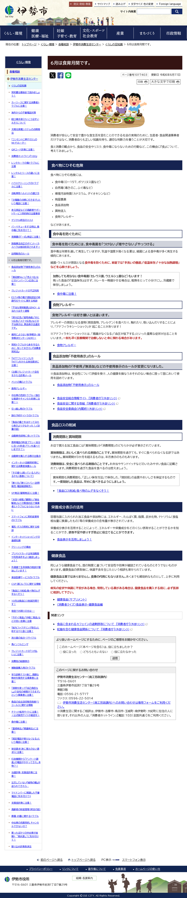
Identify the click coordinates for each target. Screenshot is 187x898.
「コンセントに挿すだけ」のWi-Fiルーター (24, 141)
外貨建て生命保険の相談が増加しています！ (26, 569)
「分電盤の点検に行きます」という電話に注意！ (26, 201)
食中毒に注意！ (67, 293)
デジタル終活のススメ (22, 220)
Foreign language (170, 4)
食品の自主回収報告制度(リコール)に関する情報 (25, 703)
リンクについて (70, 869)
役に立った (70, 651)
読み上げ (120, 4)
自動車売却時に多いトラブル (25, 436)
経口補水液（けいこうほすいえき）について (25, 121)
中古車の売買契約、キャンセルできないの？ (25, 824)
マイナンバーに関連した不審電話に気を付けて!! (25, 794)
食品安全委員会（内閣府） (81, 408)
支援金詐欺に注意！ (21, 803)
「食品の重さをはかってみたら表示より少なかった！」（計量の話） (25, 425)
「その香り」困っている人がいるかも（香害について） (25, 474)
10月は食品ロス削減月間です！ (25, 602)
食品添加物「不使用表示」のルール (78, 385)
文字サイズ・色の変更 (142, 4)
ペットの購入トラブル (21, 382)
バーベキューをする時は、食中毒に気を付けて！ (25, 228)
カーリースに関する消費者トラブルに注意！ (25, 104)
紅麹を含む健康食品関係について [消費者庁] (95, 629)
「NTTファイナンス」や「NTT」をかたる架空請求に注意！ (25, 361)
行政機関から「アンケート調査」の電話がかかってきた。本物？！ (26, 762)
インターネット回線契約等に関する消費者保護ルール (25, 464)
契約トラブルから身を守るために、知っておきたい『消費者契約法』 (26, 348)
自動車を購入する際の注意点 (26, 456)
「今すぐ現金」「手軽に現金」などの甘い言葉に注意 (26, 619)
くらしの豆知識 (114, 44)
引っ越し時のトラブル (22, 409)
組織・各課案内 (84, 878)
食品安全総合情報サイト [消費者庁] (88, 398)
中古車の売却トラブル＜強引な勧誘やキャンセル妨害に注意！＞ (25, 398)
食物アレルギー (66, 345)
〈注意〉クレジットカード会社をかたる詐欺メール (25, 373)
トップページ (29, 44)
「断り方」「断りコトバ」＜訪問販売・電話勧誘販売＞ (25, 484)
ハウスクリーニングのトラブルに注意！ (25, 185)
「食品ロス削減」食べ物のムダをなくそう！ (83, 490)
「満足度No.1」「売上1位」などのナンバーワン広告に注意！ (25, 280)
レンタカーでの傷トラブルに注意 (25, 164)
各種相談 (63, 44)
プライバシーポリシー (41, 869)
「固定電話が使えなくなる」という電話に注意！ (25, 740)
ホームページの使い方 (147, 869)
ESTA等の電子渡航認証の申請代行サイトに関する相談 (25, 299)
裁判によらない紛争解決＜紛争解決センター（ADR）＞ (25, 336)
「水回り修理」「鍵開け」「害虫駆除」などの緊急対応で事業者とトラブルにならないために (25, 504)
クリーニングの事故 (21, 547)
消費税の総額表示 (20, 661)
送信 (115, 658)
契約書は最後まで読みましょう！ (25, 94)
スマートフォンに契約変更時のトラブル (25, 518)
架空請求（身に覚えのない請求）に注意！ (25, 750)
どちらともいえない (95, 651)
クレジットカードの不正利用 (25, 290)
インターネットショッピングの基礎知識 (25, 538)
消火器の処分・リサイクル (23, 638)
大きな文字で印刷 (163, 81)
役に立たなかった (125, 651)
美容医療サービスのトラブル (25, 577)
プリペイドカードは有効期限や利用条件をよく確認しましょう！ (25, 557)
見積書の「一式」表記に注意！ (26, 237)
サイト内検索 (128, 11)
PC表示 (106, 859)
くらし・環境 (47, 44)
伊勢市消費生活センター (87, 44)
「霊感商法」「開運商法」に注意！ (24, 730)
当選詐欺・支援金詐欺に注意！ (24, 774)
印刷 (140, 81)
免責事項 (120, 869)
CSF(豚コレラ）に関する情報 (26, 584)
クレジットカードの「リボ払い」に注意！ (24, 652)
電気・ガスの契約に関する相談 (25, 528)
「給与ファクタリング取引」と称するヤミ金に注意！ (25, 629)
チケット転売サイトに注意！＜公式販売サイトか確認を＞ (25, 713)
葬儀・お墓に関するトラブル (25, 816)
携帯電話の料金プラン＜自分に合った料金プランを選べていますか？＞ (25, 445)
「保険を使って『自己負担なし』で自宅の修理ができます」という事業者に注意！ (25, 691)
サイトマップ (103, 4)
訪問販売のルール (20, 253)
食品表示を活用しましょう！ (74, 539)
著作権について (97, 869)
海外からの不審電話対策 (23, 112)
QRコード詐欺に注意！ (23, 149)
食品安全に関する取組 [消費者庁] (87, 403)
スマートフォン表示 (134, 859)
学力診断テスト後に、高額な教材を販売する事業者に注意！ (25, 678)
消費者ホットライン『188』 (24, 156)
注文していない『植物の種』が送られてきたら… (25, 784)
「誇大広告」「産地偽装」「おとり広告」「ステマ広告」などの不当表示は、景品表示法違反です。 (25, 322)
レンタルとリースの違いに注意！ (25, 174)
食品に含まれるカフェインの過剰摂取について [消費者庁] (102, 624)
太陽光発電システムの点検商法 (25, 131)
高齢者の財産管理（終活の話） (26, 809)
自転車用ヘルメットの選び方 (25, 193)
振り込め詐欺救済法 (21, 846)
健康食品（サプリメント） (72, 599)
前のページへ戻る (52, 859)
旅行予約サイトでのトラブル (25, 415)
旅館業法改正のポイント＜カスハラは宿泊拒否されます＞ (25, 245)
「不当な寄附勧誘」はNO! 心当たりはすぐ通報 (25, 309)
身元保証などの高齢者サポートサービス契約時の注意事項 (26, 211)
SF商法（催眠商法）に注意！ (25, 493)
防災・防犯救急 (82, 4)
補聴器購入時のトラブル (23, 668)
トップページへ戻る (84, 859)
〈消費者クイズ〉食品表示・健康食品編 (80, 604)
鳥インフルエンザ (19, 644)
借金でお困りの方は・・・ (23, 611)
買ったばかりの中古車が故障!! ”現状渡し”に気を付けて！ (25, 836)
